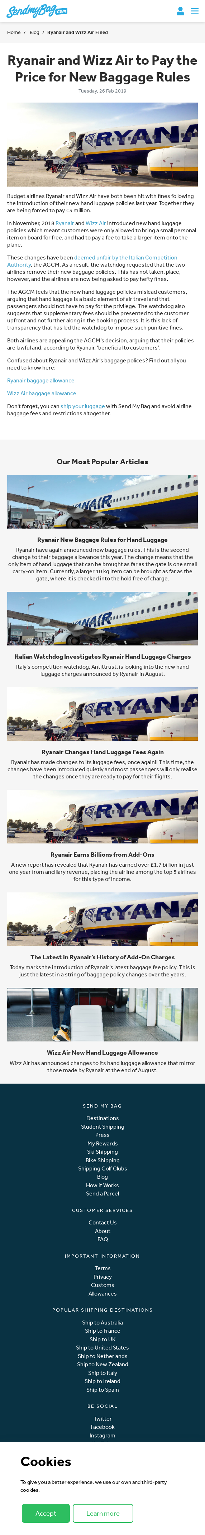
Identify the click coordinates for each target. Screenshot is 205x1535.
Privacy (103, 1276)
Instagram (102, 1435)
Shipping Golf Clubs (102, 1168)
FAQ (102, 1239)
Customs (102, 1285)
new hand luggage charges (114, 670)
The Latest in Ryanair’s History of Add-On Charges (102, 957)
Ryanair (65, 223)
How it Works (102, 1185)
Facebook (103, 1426)
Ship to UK (103, 1339)
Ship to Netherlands (103, 1356)
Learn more (103, 1513)
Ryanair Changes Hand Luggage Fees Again (103, 752)
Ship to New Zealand (102, 1364)
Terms (103, 1268)
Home (14, 32)
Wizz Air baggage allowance (41, 393)
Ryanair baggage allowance (41, 380)
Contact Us (103, 1222)
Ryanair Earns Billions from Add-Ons (102, 854)
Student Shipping (102, 1126)
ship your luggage (83, 406)
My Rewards (102, 1143)
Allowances (103, 1293)
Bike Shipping (103, 1160)
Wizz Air (96, 223)
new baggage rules (116, 549)
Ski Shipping (102, 1151)
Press (102, 1135)
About (102, 1231)
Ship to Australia (102, 1322)
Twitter (103, 1418)
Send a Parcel (102, 1193)
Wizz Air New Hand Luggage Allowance (102, 1052)
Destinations (102, 1118)
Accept (45, 1513)
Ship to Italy (102, 1373)
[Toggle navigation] (194, 11)
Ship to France (102, 1330)
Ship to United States (102, 1347)
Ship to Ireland (102, 1381)
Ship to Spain (102, 1389)
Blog (34, 32)
